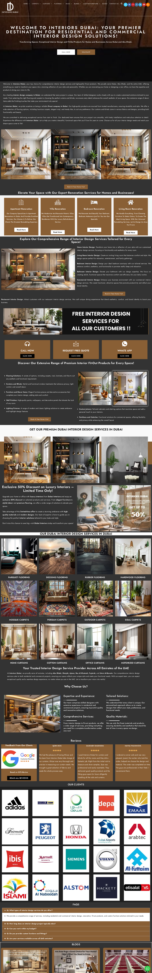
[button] (76, 910)
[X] (125, 5)
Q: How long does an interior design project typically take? (31, 923)
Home (27, 4)
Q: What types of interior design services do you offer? (29, 910)
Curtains (47, 4)
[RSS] (148, 5)
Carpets (36, 4)
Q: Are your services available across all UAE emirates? (30, 938)
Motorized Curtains (112, 635)
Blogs (104, 4)
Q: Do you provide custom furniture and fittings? (27, 933)
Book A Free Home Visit (76, 187)
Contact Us (114, 4)
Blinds (77, 4)
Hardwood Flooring (113, 550)
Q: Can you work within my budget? (21, 928)
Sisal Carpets (113, 592)
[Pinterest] (133, 5)
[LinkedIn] (140, 5)
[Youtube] (144, 5)
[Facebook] (129, 5)
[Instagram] (136, 5)
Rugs (69, 4)
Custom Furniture (91, 4)
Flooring (59, 4)
